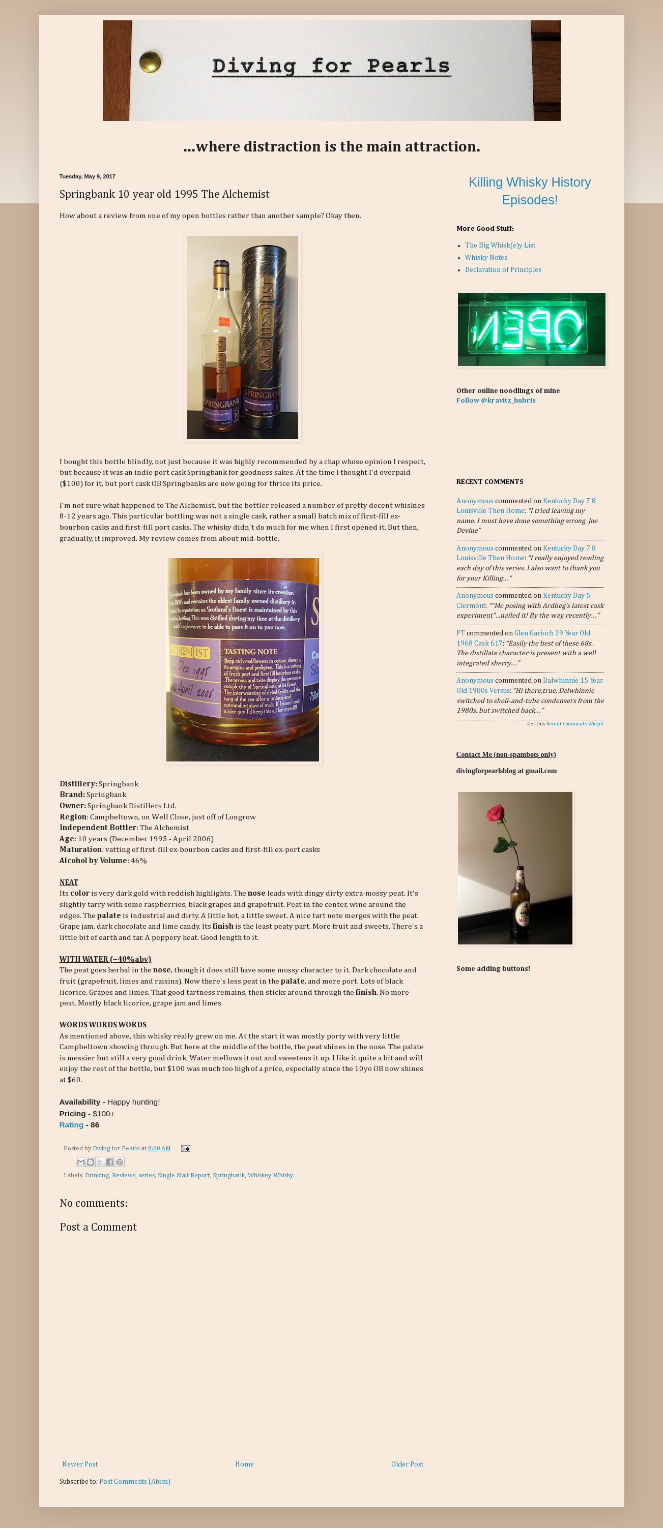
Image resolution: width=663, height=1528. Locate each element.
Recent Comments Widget (575, 723)
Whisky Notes (486, 257)
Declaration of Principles (503, 269)
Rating (72, 1124)
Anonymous (475, 501)
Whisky (283, 1175)
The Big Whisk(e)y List (500, 245)
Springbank (229, 1175)
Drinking (97, 1175)
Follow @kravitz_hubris (496, 400)
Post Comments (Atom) (134, 1481)
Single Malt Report (184, 1175)
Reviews (123, 1175)
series (146, 1175)
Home (244, 1464)
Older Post (407, 1464)
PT (460, 633)
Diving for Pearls (117, 1148)
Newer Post (80, 1464)
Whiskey (259, 1175)
